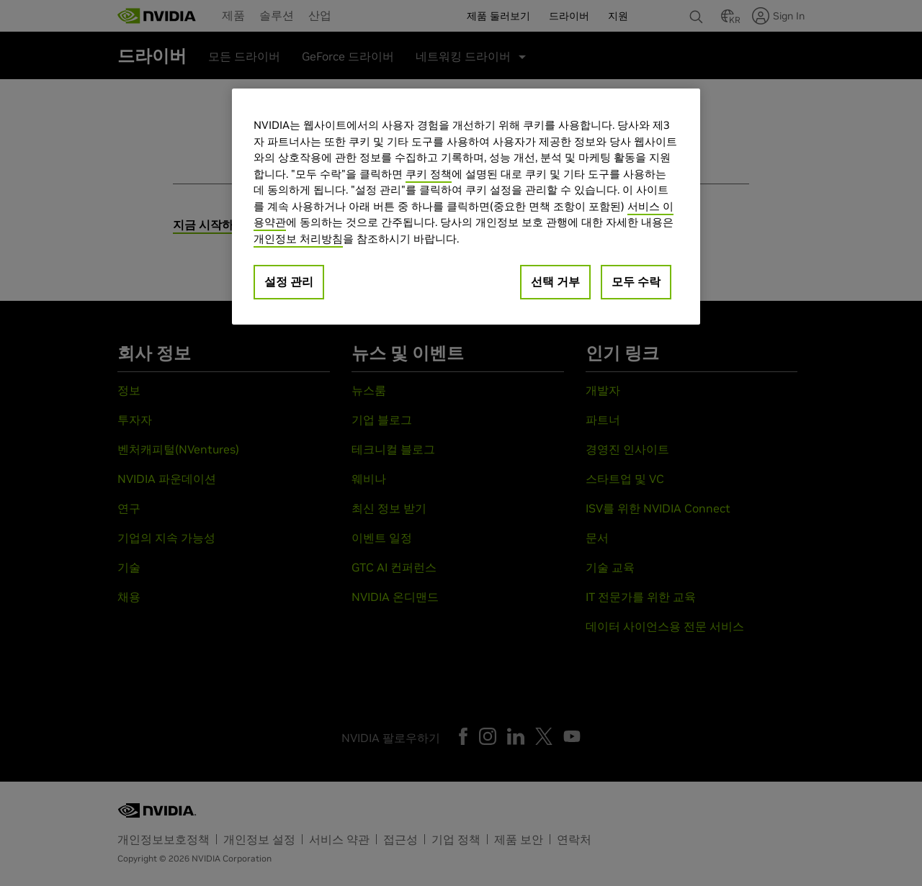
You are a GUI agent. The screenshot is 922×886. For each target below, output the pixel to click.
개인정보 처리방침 (298, 238)
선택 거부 (555, 281)
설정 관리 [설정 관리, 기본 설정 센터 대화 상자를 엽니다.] (288, 281)
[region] (466, 207)
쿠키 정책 (429, 174)
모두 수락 (636, 281)
